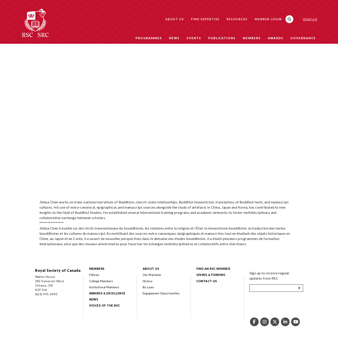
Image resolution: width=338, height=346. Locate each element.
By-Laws (148, 287)
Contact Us (206, 281)
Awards (275, 38)
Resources (237, 19)
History (148, 281)
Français (310, 19)
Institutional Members (104, 287)
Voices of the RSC (104, 305)
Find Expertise (205, 19)
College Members (101, 281)
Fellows (94, 275)
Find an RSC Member (213, 268)
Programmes (149, 38)
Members (252, 38)
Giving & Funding (211, 275)
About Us (174, 19)
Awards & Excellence (107, 293)
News (174, 38)
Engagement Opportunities (161, 293)
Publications (222, 38)
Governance (303, 38)
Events (194, 38)
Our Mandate (152, 275)
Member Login (268, 19)
